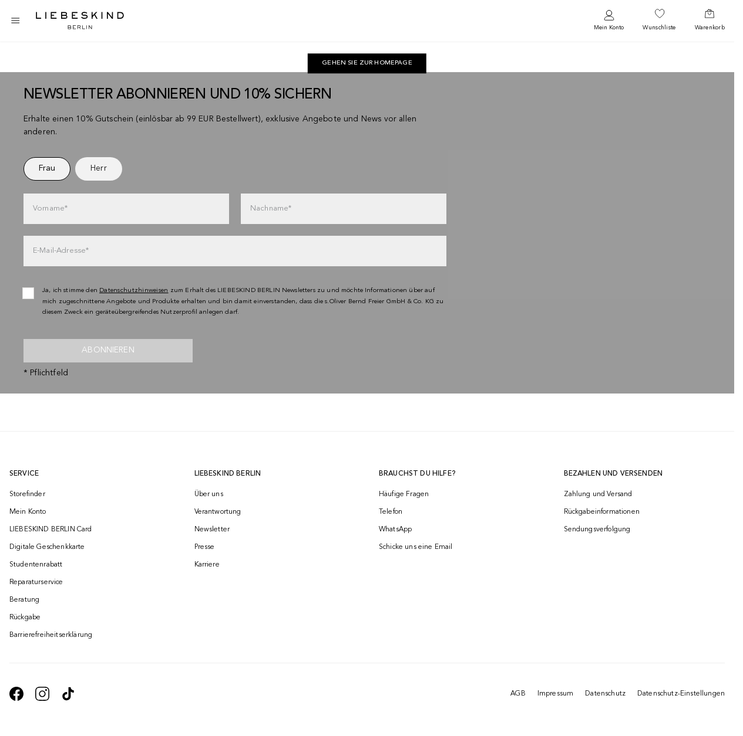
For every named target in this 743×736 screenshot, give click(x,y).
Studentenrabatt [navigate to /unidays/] (35, 564)
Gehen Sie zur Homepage (367, 63)
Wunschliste (659, 27)
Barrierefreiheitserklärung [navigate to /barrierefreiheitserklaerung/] (50, 635)
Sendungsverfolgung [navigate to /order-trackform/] (597, 529)
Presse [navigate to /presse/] (204, 547)
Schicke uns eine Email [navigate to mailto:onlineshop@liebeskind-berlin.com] (416, 547)
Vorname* (50, 208)
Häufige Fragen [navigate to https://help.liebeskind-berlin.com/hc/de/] (404, 494)
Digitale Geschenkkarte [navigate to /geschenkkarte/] (47, 547)
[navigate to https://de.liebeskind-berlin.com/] (367, 63)
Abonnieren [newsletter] (108, 350)
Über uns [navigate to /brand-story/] (208, 494)
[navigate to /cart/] (710, 20)
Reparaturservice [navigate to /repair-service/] (36, 582)
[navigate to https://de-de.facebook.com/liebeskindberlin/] (16, 694)
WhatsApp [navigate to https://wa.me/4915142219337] (395, 529)
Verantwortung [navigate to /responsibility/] (217, 511)
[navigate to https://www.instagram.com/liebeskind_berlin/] (42, 694)
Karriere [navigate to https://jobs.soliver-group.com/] (207, 564)
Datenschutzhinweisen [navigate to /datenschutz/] (134, 290)
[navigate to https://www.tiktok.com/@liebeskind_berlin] (68, 694)
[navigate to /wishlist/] (659, 20)
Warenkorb (710, 27)
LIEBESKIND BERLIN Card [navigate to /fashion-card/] (50, 529)
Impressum (555, 693)
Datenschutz (605, 693)
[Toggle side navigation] (15, 20)
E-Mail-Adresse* (61, 251)
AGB (517, 693)
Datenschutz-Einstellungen (681, 693)
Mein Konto (609, 27)
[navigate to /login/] (609, 20)
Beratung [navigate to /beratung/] (24, 599)
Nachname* (270, 208)
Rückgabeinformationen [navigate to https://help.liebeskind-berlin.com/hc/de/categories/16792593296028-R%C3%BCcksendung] (602, 511)
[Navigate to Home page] (80, 20)
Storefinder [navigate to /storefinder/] (27, 494)
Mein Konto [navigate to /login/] (27, 511)
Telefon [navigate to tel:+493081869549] (390, 511)
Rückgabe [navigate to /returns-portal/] (25, 617)
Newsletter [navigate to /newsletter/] (212, 529)
